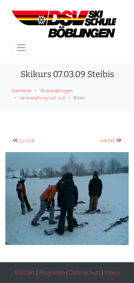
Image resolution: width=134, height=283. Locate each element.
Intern (112, 272)
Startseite (21, 90)
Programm (52, 272)
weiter (110, 140)
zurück (27, 140)
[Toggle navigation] (21, 48)
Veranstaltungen (56, 90)
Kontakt (25, 272)
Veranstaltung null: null (42, 97)
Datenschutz (84, 272)
